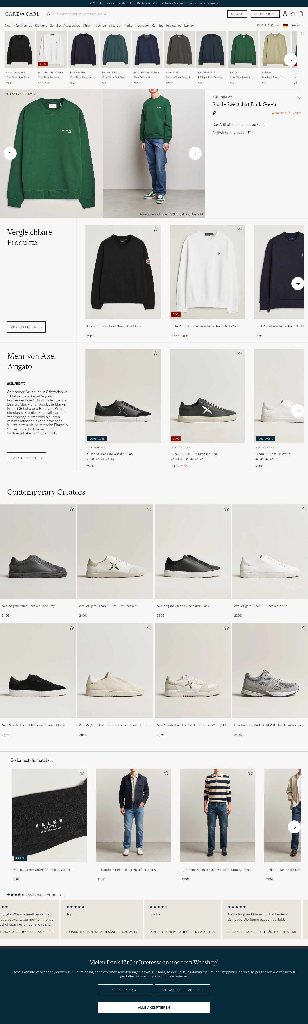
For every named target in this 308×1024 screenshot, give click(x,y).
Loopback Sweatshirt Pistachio (272, 77)
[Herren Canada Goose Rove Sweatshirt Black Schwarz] (20, 49)
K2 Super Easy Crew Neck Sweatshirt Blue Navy (211, 77)
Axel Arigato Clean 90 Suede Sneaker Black (33, 725)
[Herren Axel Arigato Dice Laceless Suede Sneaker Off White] (115, 670)
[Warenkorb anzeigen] (300, 13)
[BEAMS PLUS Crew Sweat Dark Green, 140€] (115, 58)
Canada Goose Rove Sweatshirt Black (114, 326)
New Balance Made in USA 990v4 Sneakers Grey (268, 725)
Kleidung (12, 93)
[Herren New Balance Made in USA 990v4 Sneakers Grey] (270, 670)
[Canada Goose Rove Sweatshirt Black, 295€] (20, 58)
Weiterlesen (178, 976)
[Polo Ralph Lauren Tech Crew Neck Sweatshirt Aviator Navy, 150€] (147, 58)
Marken (129, 25)
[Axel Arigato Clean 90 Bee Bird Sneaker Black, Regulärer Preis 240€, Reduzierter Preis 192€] (207, 409)
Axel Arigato (223, 97)
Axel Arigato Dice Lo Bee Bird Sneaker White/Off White (191, 725)
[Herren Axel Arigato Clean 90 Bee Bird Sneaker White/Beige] (115, 551)
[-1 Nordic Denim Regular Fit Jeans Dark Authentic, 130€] (218, 825)
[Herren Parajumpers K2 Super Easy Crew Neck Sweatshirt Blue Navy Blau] (211, 49)
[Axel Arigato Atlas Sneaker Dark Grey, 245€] (38, 561)
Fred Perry (77, 72)
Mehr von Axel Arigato (31, 361)
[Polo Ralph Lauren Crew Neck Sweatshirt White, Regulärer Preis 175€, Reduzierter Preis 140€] (52, 58)
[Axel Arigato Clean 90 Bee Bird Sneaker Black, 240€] (123, 409)
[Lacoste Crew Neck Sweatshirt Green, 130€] (243, 58)
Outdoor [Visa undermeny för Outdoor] (143, 25)
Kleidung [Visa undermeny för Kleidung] (41, 25)
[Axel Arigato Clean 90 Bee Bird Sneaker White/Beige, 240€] (115, 561)
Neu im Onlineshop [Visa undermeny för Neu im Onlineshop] (18, 25)
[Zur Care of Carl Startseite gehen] (22, 14)
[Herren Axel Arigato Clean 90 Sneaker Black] (193, 551)
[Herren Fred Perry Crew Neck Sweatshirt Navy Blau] (83, 49)
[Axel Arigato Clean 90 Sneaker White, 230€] (270, 561)
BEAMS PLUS (109, 72)
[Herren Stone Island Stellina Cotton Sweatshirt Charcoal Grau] (179, 49)
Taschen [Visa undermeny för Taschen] (100, 25)
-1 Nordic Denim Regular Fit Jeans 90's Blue (129, 870)
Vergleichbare (29, 237)
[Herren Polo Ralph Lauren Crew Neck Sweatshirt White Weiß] (51, 49)
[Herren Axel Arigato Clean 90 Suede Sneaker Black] (38, 670)
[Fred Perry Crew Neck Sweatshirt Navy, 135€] (84, 58)
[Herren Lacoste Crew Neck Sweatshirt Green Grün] (243, 49)
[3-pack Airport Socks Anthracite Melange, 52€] (49, 825)
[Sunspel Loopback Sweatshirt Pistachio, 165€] (275, 58)
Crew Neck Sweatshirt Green (241, 77)
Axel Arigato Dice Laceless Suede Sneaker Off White (112, 725)
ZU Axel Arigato (27, 457)
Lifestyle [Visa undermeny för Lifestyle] (114, 25)
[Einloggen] (285, 14)
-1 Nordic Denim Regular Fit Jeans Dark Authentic (217, 870)
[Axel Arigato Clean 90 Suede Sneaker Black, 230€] (38, 680)
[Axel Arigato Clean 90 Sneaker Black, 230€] (193, 561)
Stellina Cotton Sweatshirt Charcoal (179, 77)
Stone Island (174, 72)
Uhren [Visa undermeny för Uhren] (87, 25)
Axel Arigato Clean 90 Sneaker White (260, 606)
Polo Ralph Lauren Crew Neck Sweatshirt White (205, 326)
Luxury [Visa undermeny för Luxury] (189, 25)
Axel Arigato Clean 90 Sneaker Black (183, 606)
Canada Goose (15, 72)
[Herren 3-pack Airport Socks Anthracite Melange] (49, 815)
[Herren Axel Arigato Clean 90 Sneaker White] (270, 551)
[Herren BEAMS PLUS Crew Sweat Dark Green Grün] (115, 49)
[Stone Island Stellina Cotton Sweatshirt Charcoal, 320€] (179, 58)
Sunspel (267, 72)
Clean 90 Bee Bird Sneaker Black (110, 454)
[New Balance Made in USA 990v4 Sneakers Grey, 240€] (270, 680)
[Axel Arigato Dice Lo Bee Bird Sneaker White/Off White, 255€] (193, 680)
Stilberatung (265, 14)
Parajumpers (206, 72)
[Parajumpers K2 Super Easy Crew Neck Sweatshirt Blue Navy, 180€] (211, 58)
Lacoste (235, 72)
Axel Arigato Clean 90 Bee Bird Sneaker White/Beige (107, 606)
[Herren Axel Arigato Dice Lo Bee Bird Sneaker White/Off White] (193, 670)
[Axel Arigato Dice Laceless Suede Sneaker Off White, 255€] (115, 680)
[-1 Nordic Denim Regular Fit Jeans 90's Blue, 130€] (133, 825)
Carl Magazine (268, 25)
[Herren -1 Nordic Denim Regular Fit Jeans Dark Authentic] (217, 815)
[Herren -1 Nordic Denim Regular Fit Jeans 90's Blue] (133, 815)
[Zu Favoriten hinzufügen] (155, 230)
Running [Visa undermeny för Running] (157, 25)
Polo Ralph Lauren (50, 72)
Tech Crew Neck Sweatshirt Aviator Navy (146, 77)
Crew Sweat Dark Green (114, 77)
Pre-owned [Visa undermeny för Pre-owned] (173, 25)
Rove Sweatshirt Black (17, 77)
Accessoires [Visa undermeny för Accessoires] (71, 25)
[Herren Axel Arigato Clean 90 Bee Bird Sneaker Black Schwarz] (123, 396)
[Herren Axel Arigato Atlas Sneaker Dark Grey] (38, 551)
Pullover (28, 93)
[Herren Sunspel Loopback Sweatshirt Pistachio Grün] (275, 49)
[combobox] (296, 25)
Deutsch (296, 25)
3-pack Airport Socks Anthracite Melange (43, 870)
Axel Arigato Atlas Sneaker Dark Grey (28, 606)
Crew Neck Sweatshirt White (49, 77)
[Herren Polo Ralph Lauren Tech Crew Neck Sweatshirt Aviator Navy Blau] (147, 49)
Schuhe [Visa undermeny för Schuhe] (55, 25)
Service (237, 14)
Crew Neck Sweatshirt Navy (81, 77)
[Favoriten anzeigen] (292, 13)
